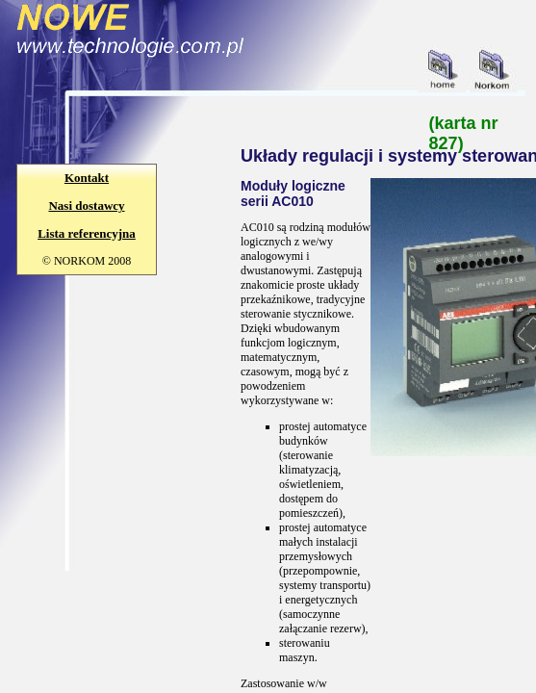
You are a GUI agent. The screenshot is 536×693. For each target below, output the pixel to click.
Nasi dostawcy (86, 205)
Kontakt (86, 177)
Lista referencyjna (87, 233)
